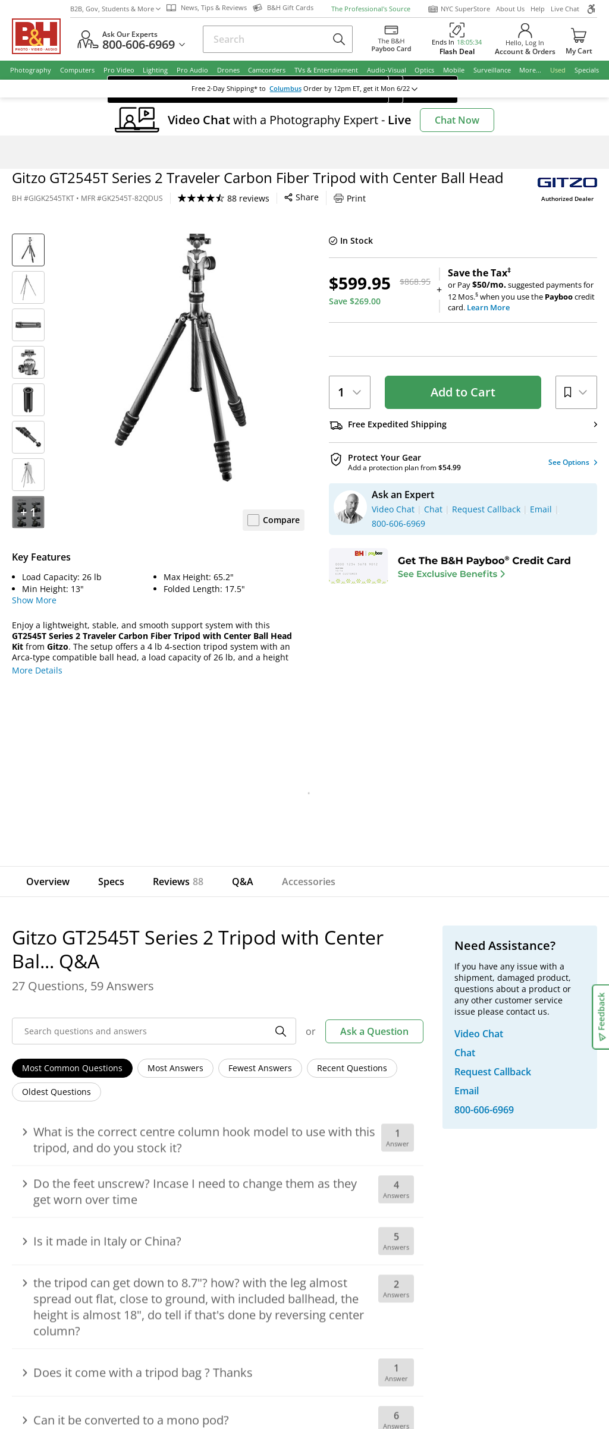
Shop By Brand (71, 1183)
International (67, 1150)
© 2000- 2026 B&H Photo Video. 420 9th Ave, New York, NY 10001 (150, 1306)
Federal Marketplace (357, 1083)
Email (62, 997)
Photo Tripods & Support (129, 152)
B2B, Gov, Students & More (115, 8)
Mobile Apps (420, 1263)
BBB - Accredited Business (71, 1262)
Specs (111, 881)
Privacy (372, 1302)
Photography (60, 152)
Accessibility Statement (524, 1307)
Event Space (340, 1133)
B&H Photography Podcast (368, 1166)
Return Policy (68, 1083)
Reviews (178, 881)
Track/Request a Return (89, 1100)
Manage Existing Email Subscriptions (115, 1027)
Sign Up (229, 996)
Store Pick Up (516, 1152)
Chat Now (457, 120)
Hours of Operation (217, 1116)
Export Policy (433, 1302)
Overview (48, 881)
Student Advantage (354, 1100)
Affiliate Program (212, 1150)
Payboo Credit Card (217, 1133)
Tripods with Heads (240, 152)
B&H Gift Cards (520, 1169)
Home (22, 152)
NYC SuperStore (459, 9)
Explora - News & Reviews (367, 1150)
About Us (510, 8)
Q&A (242, 881)
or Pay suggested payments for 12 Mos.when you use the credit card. (522, 290)
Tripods (189, 152)
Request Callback (531, 1084)
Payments (61, 1133)
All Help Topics (72, 1199)
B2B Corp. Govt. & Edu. (361, 1116)
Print (350, 198)
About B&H (200, 1083)
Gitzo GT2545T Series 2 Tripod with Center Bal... (359, 152)
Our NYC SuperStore (219, 1100)
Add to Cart (463, 392)
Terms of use (311, 1302)
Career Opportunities (221, 1183)
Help (537, 8)
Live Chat (565, 8)
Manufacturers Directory (228, 1166)
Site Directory (68, 1166)
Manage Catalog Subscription (100, 1116)
